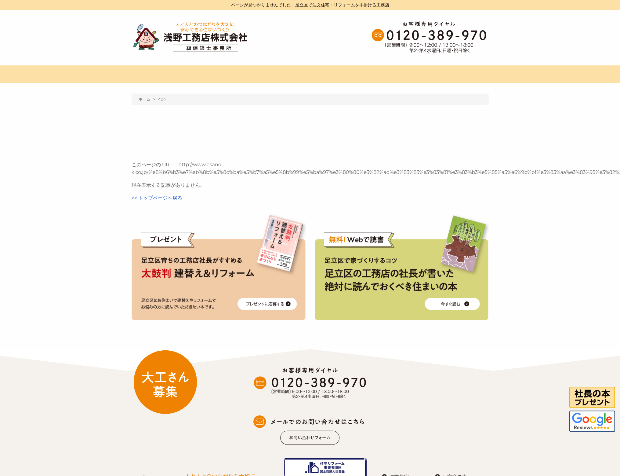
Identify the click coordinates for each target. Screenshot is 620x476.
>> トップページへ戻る (157, 198)
